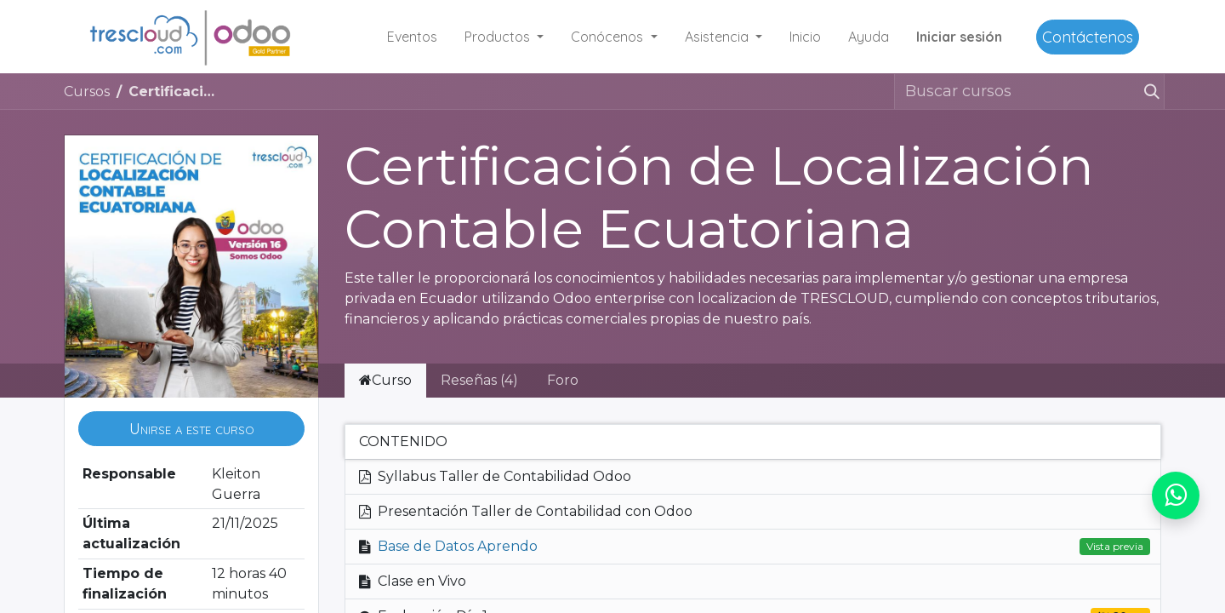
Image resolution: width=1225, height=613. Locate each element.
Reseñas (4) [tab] (479, 380)
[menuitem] (412, 37)
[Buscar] (1151, 91)
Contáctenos (1087, 37)
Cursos (87, 91)
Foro (562, 380)
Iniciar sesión (959, 36)
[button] (191, 428)
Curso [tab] (385, 380)
